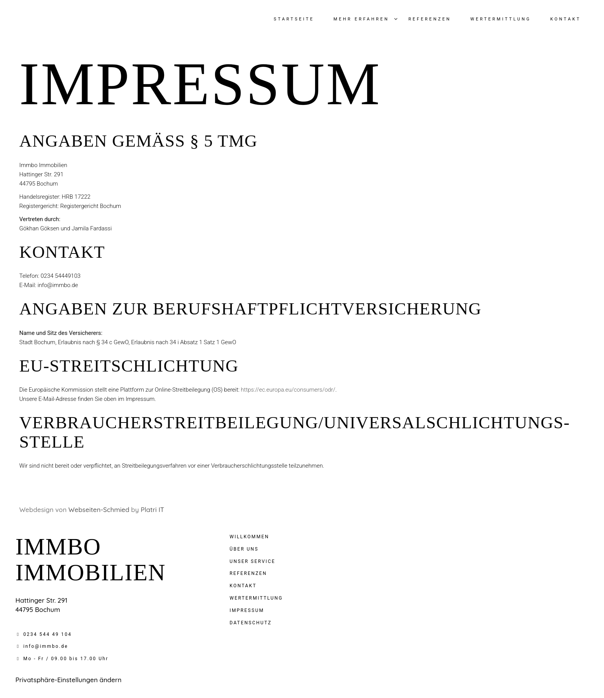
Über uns (244, 549)
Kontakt (243, 585)
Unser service (252, 561)
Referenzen (248, 573)
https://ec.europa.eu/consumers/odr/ (288, 389)
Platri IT (152, 509)
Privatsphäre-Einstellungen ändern (68, 680)
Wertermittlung (256, 598)
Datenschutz (251, 622)
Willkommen (249, 536)
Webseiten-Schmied (99, 509)
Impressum (247, 610)
